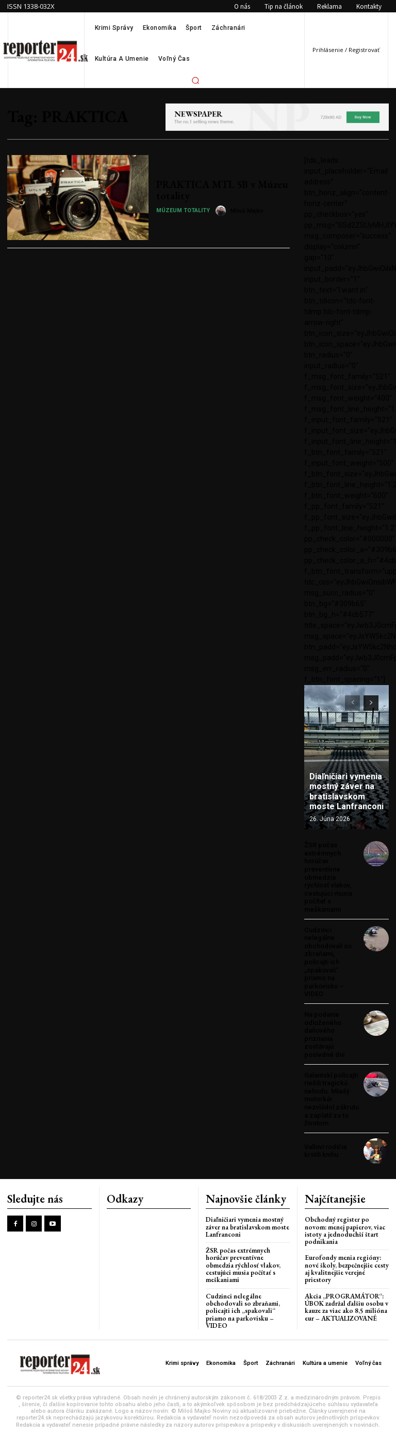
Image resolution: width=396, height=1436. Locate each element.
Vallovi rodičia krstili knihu (325, 1151)
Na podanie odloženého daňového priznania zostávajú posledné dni (324, 1034)
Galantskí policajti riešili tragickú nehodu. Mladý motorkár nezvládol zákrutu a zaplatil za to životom (331, 1099)
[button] (195, 80)
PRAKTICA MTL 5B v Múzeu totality (222, 190)
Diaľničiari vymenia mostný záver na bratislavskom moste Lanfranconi (346, 791)
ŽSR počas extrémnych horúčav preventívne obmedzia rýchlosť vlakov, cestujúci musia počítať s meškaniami (328, 877)
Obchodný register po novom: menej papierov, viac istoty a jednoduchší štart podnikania (345, 1230)
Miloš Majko (246, 211)
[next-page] (371, 703)
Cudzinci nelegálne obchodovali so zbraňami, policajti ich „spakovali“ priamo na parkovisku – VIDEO (328, 962)
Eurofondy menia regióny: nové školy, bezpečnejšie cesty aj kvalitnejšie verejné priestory (347, 1268)
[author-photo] (222, 211)
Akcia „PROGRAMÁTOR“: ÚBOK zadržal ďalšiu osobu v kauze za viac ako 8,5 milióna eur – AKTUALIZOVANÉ (346, 1307)
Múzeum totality (183, 210)
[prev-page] (352, 703)
